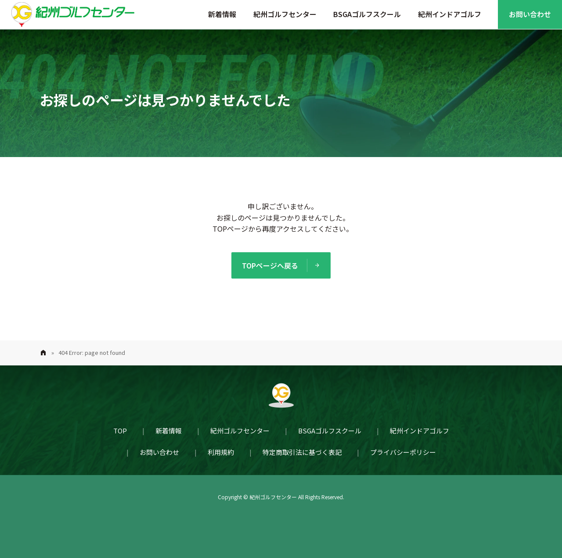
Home (43, 353)
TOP (120, 430)
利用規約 (221, 452)
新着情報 (222, 14)
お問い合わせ (530, 14)
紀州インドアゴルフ (449, 14)
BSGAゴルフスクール (367, 14)
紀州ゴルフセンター (285, 14)
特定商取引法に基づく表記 (302, 452)
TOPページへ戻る (270, 265)
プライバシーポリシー (403, 452)
